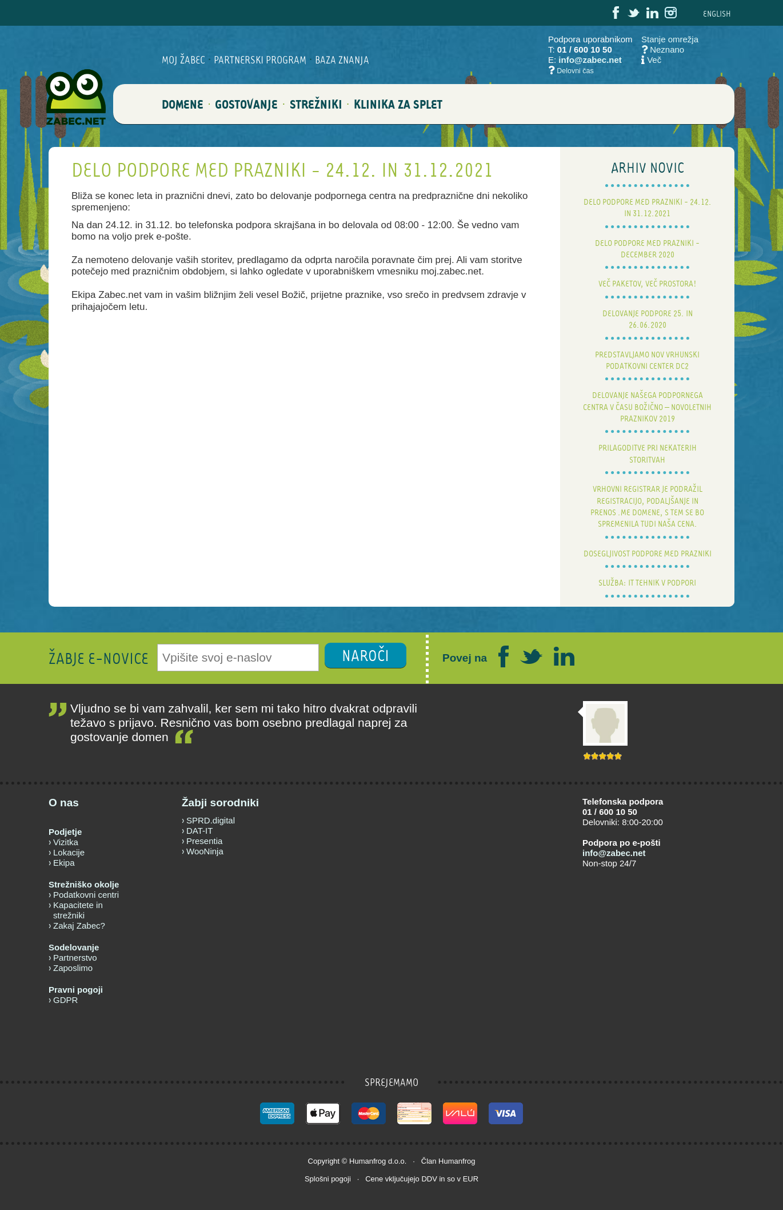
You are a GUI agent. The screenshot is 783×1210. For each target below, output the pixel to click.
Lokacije (69, 852)
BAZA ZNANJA (342, 60)
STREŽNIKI (316, 110)
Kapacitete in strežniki (78, 910)
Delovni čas (575, 71)
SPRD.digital (210, 820)
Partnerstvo (75, 957)
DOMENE (182, 110)
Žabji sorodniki (220, 803)
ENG (717, 13)
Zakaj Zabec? (79, 925)
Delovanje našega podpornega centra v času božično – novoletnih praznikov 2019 (647, 406)
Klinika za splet (398, 110)
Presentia (204, 841)
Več (654, 60)
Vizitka (65, 842)
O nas (64, 803)
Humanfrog (367, 1161)
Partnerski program (260, 60)
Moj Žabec (183, 60)
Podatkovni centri (86, 894)
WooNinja (204, 851)
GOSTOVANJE (246, 110)
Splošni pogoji (328, 1179)
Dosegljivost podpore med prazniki (648, 553)
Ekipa (64, 862)
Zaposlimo (73, 968)
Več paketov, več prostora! (647, 283)
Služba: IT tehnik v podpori (647, 582)
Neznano (662, 49)
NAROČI (365, 655)
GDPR (65, 1000)
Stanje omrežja (669, 39)
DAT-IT (199, 830)
